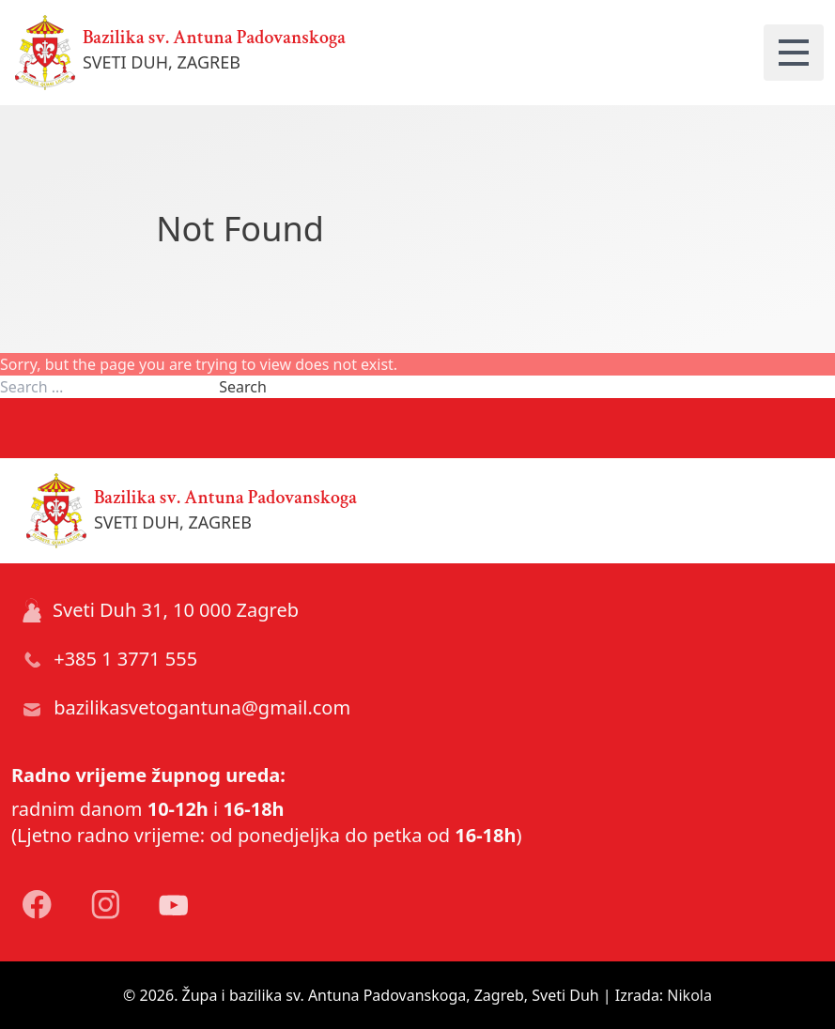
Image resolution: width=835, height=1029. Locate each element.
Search (243, 386)
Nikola (689, 995)
